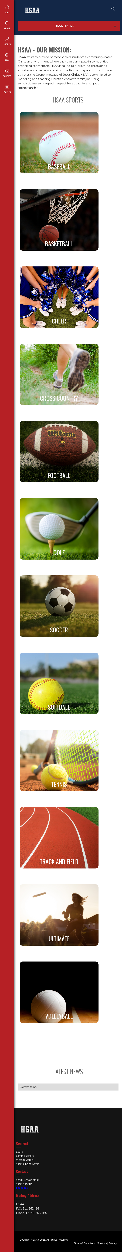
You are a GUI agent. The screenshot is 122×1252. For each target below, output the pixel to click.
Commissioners (25, 1156)
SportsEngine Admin (27, 1164)
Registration (65, 26)
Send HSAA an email (27, 1180)
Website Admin (24, 1160)
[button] (115, 26)
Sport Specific (24, 1184)
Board (19, 1152)
